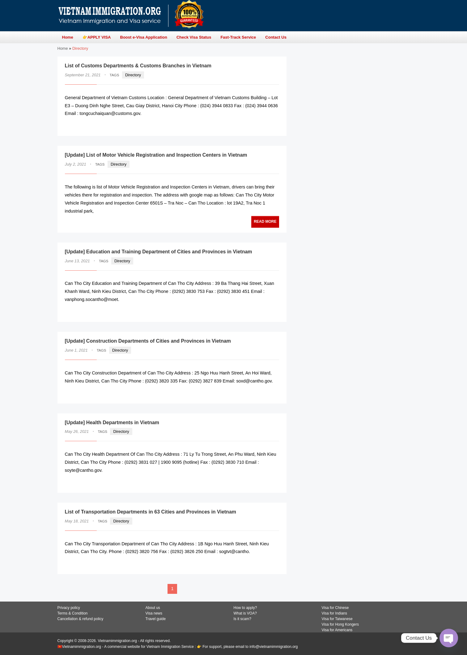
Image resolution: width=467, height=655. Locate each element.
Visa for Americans (337, 630)
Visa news (154, 613)
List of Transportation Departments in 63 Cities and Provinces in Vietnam (150, 511)
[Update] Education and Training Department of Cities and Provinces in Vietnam (158, 251)
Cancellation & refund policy (80, 619)
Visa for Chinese (335, 608)
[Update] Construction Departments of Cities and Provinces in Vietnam (148, 341)
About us (153, 608)
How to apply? (245, 608)
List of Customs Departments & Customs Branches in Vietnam (138, 65)
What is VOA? (245, 613)
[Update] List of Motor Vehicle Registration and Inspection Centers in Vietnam (156, 155)
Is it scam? (242, 619)
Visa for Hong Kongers (340, 624)
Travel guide (156, 619)
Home (62, 48)
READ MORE (260, 125)
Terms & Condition (72, 613)
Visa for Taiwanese (337, 619)
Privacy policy (68, 608)
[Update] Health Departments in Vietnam (112, 422)
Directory (133, 75)
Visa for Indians (334, 613)
